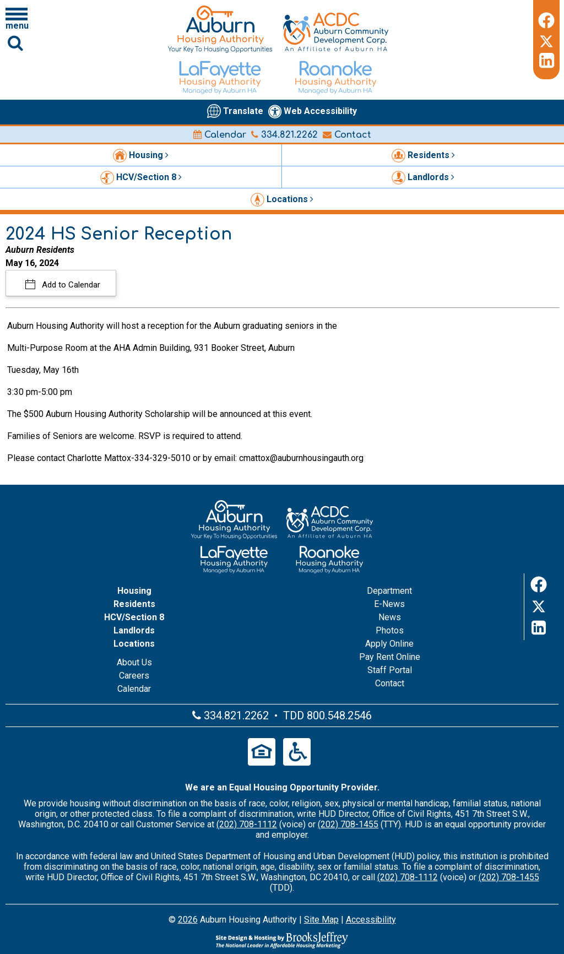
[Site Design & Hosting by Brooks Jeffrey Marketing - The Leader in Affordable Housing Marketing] (282, 940)
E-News (389, 604)
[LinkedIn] (546, 60)
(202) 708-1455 (348, 824)
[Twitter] (546, 39)
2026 (188, 919)
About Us (134, 662)
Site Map (321, 919)
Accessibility (371, 919)
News (389, 617)
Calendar (219, 135)
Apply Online (389, 643)
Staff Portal (389, 670)
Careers (134, 675)
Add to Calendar (70, 285)
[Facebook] (546, 18)
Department (389, 591)
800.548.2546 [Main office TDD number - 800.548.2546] (339, 715)
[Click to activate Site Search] (15, 42)
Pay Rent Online (389, 657)
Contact (347, 135)
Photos (390, 630)
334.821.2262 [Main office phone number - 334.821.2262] (284, 135)
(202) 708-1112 (246, 824)
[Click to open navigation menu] (17, 18)
